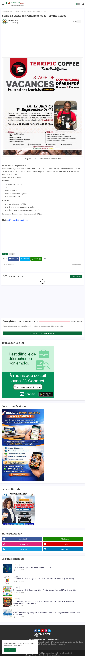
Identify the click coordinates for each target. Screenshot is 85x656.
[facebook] (35, 630)
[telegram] (49, 630)
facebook (23, 539)
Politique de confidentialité (49, 653)
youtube (64, 544)
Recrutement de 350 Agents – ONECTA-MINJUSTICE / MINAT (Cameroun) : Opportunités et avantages (44, 602)
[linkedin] (39, 630)
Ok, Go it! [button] (9, 650)
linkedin (64, 549)
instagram (23, 544)
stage (10, 11)
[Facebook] (13, 259)
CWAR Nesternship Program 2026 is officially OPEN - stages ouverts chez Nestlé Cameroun (46, 613)
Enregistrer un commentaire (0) (42, 333)
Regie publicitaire (67, 653)
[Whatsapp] (36, 259)
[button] (78, 4)
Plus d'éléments (76, 276)
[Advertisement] (42, 39)
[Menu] (3, 4)
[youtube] (42, 630)
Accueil (4, 11)
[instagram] (46, 630)
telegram (23, 549)
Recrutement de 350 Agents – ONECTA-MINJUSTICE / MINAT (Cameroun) (43, 579)
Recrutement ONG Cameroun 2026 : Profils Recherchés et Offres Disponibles (44, 590)
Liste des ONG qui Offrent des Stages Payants (32, 567)
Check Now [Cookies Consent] (17, 645)
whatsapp (65, 539)
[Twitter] (25, 259)
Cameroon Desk (54, 655)
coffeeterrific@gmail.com (17, 220)
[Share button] (45, 259)
